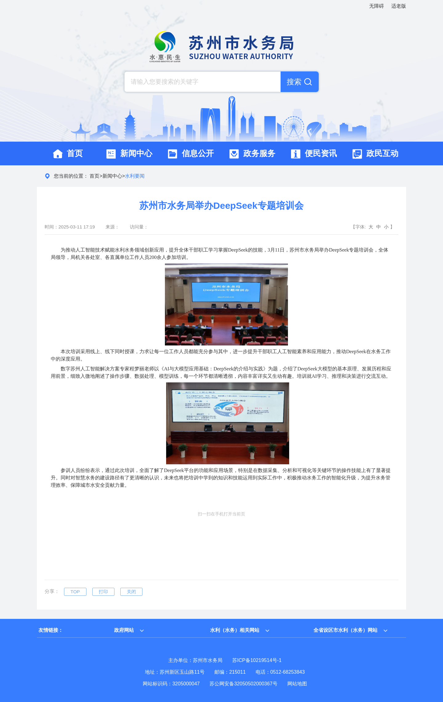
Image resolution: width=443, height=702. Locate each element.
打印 (103, 591)
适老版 (398, 6)
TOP (75, 591)
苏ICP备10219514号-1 (256, 660)
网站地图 (297, 683)
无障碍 (376, 6)
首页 (94, 176)
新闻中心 (112, 176)
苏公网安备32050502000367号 (243, 683)
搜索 (294, 82)
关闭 (131, 591)
